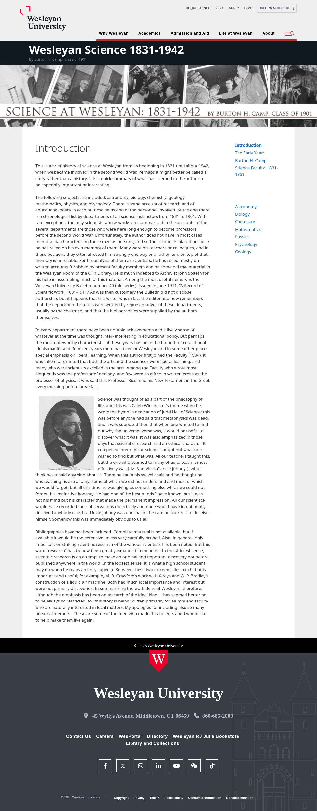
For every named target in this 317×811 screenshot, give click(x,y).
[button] (289, 33)
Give (248, 8)
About (269, 33)
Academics (149, 33)
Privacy (138, 798)
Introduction (248, 145)
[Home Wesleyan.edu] (158, 661)
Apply (234, 8)
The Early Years (250, 153)
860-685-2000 (217, 716)
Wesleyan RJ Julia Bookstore (206, 736)
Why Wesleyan (113, 33)
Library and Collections (152, 743)
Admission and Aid (190, 33)
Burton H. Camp (251, 160)
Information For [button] (277, 8)
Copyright (121, 798)
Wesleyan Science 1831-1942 (106, 49)
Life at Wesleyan (235, 33)
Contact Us (78, 736)
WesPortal (130, 736)
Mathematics (248, 229)
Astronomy (246, 206)
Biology (242, 214)
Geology (243, 252)
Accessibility (173, 798)
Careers (105, 736)
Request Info (198, 8)
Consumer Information (204, 798)
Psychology (246, 244)
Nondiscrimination (239, 798)
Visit (219, 8)
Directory (157, 736)
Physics (242, 236)
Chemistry (245, 221)
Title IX (154, 798)
